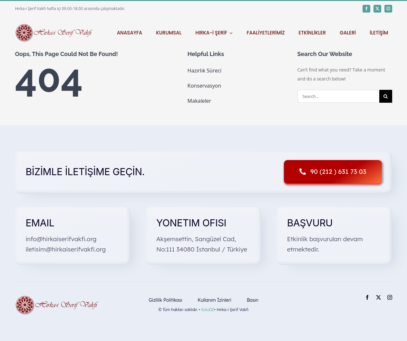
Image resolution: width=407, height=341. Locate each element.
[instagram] (388, 9)
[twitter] (377, 9)
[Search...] (338, 96)
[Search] (385, 96)
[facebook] (366, 9)
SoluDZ (207, 309)
